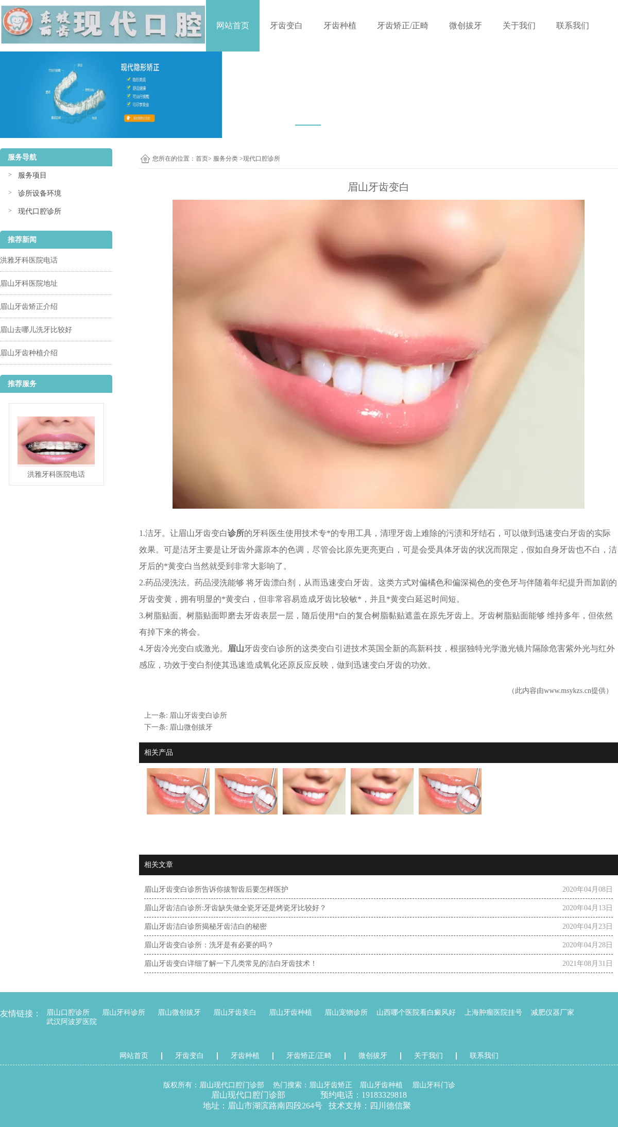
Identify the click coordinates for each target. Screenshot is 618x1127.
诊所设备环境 (39, 193)
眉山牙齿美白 (234, 1012)
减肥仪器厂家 (552, 1012)
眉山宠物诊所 (346, 1012)
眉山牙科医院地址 (29, 283)
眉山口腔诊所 (68, 1012)
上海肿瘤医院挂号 (493, 1012)
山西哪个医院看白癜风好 (416, 1012)
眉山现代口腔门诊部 (231, 1085)
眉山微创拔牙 (191, 727)
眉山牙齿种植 (290, 1012)
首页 (202, 158)
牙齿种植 (339, 25)
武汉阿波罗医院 (71, 1022)
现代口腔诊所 (39, 211)
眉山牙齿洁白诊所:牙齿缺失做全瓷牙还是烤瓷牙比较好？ (235, 908)
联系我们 (572, 25)
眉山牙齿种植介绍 (29, 353)
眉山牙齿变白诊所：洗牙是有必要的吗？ (209, 945)
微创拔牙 (465, 25)
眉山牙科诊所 (123, 1012)
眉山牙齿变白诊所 (198, 715)
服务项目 (32, 175)
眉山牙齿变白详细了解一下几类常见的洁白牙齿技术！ (230, 963)
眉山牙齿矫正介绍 (29, 306)
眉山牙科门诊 (433, 1085)
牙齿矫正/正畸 (402, 25)
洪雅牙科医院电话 (29, 260)
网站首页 (232, 25)
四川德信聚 (390, 1105)
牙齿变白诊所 (269, 648)
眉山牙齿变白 (203, 533)
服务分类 (225, 158)
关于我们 (519, 25)
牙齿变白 (286, 25)
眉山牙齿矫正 (330, 1085)
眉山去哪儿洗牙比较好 (36, 330)
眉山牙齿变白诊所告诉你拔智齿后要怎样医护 (216, 889)
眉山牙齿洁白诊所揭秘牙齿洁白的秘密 (205, 926)
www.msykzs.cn (567, 691)
